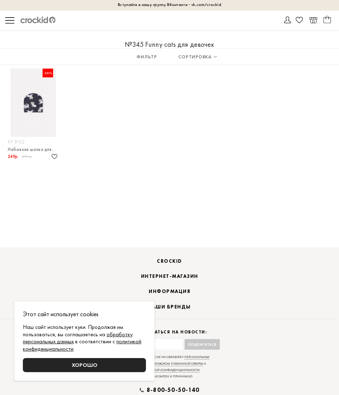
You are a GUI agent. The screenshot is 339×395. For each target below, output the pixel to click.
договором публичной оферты (177, 364)
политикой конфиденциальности (170, 370)
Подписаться (202, 344)
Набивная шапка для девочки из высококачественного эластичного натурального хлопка (33, 149)
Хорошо (84, 365)
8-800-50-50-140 (173, 390)
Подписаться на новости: (169, 332)
